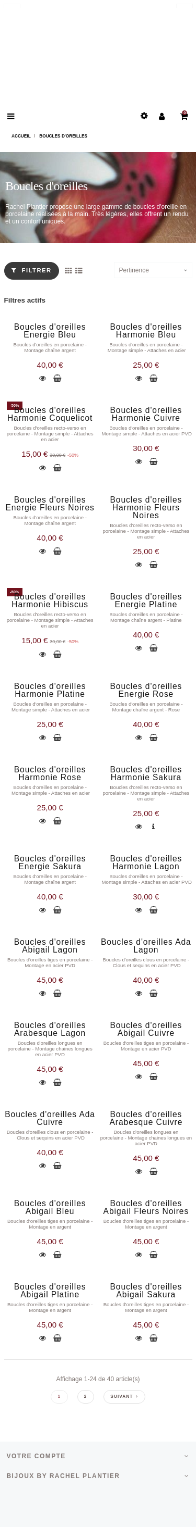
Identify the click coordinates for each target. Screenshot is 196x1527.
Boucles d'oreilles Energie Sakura (50, 862)
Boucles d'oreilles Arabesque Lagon (50, 1029)
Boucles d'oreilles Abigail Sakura (146, 1290)
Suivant (124, 1396)
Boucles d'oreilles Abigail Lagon (50, 945)
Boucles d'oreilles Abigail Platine (50, 1290)
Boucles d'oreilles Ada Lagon (146, 945)
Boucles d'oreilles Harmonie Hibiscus (49, 600)
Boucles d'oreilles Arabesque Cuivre (145, 1118)
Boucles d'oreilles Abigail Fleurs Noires (146, 1207)
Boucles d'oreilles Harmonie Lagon (146, 862)
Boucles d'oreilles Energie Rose (146, 690)
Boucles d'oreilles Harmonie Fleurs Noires (146, 507)
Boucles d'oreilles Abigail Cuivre (146, 1029)
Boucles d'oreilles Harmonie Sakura (146, 773)
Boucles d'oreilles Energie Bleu (50, 330)
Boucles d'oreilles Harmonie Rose (50, 773)
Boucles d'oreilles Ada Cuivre (50, 1118)
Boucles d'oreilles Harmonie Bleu (146, 330)
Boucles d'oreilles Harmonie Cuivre (146, 414)
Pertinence (134, 270)
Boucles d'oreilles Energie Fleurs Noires (49, 503)
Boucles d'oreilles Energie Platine (146, 600)
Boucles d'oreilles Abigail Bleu (50, 1207)
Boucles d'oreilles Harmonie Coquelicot (50, 414)
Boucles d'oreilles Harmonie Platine (50, 690)
